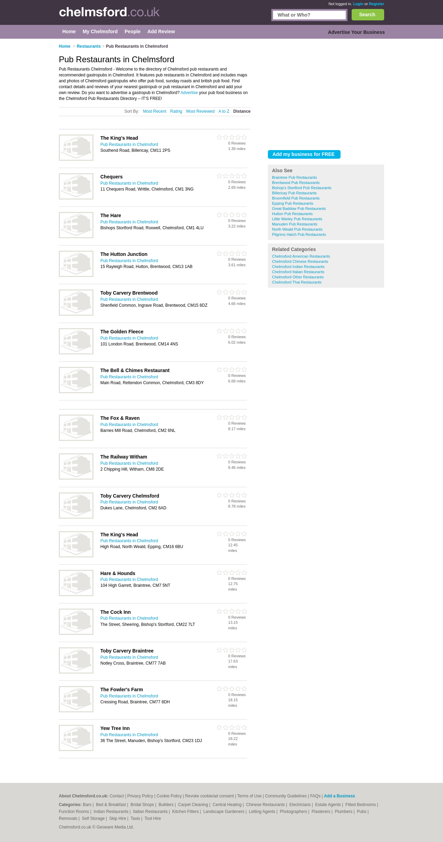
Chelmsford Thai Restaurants (297, 282)
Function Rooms (74, 811)
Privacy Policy (140, 796)
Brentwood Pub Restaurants (296, 183)
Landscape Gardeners (224, 811)
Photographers (294, 811)
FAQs (315, 796)
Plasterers (321, 811)
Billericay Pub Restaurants (294, 193)
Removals (69, 818)
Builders (167, 804)
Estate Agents (328, 804)
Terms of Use (249, 796)
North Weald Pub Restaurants (297, 229)
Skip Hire (118, 818)
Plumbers (344, 811)
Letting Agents (262, 811)
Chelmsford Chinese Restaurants (300, 261)
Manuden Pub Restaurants (294, 224)
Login (358, 4)
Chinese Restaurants (266, 804)
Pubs (362, 811)
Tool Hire (153, 818)
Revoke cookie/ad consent (209, 796)
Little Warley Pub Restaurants (297, 219)
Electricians (300, 804)
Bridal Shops (142, 804)
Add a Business (339, 796)
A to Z (223, 111)
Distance (242, 111)
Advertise (189, 92)
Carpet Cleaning (193, 804)
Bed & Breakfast (111, 804)
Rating (176, 111)
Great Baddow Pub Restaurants (299, 208)
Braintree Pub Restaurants (294, 177)
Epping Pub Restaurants (292, 203)
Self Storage (94, 818)
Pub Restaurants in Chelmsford (129, 144)
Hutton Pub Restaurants (292, 214)
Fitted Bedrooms (361, 804)
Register (376, 4)
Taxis (135, 818)
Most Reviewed (200, 111)
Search (367, 14)
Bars (87, 804)
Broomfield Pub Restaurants (296, 198)
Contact (117, 796)
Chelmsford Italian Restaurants (298, 272)
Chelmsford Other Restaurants (298, 277)
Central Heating (228, 804)
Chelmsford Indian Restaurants (298, 267)
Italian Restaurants (151, 811)
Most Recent (154, 111)
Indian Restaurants (112, 811)
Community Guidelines (286, 796)
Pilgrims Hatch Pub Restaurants (299, 234)
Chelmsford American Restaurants (301, 256)
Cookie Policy (169, 796)
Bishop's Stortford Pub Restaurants (301, 188)
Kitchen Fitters (186, 811)
